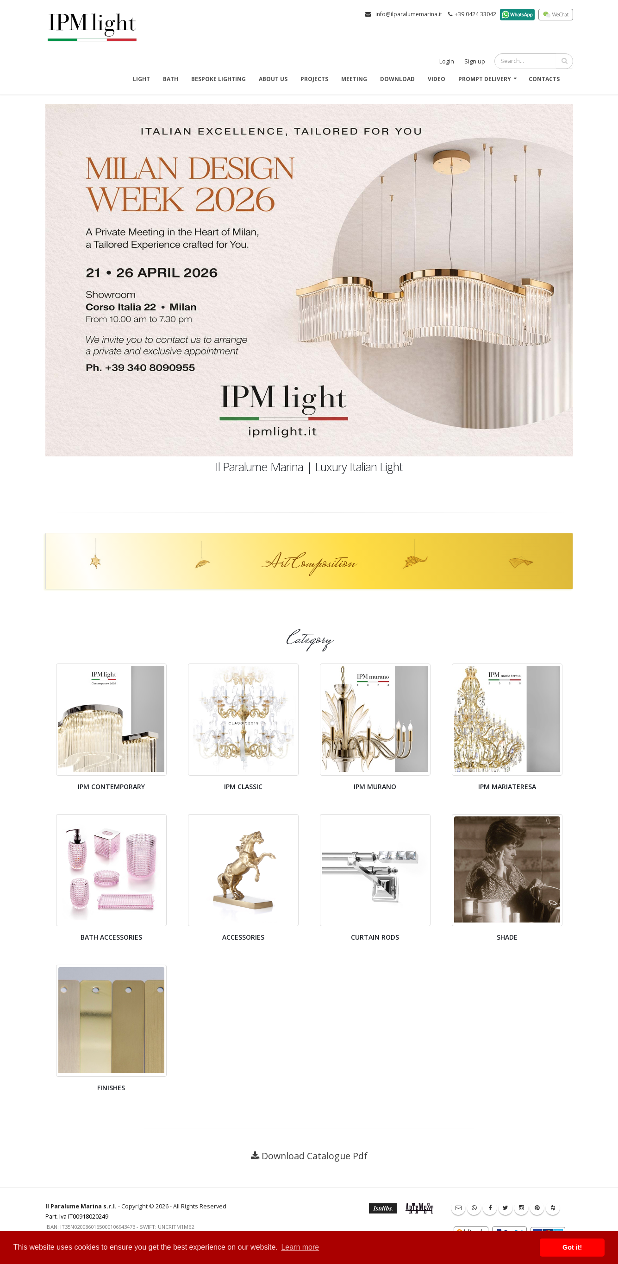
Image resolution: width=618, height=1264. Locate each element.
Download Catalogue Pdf (315, 1156)
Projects (314, 79)
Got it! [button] (572, 1247)
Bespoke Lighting (218, 79)
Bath (170, 79)
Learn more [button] (300, 1247)
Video (436, 79)
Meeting (354, 79)
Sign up (474, 61)
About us (273, 79)
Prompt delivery (484, 79)
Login (446, 61)
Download (397, 79)
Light (141, 79)
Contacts (544, 79)
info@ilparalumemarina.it (408, 14)
